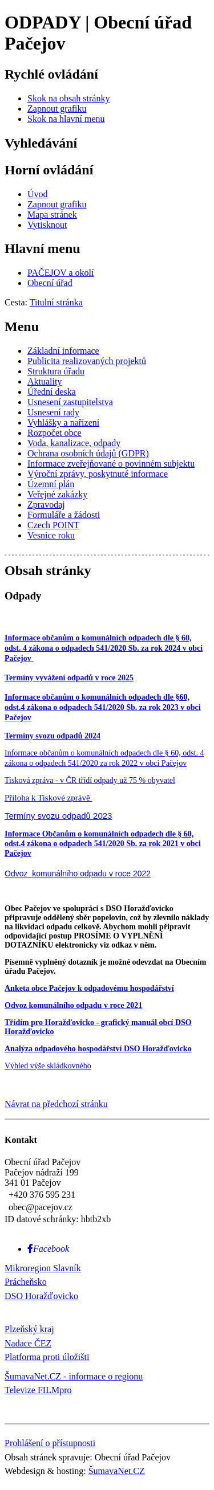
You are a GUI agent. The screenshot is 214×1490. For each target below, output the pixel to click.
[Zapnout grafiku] (57, 108)
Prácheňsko (26, 1282)
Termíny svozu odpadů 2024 (52, 736)
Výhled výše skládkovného (48, 1066)
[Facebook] (48, 1249)
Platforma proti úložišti (47, 1357)
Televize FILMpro (38, 1390)
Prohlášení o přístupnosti (50, 1443)
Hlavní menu (42, 248)
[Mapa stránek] (52, 214)
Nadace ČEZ (28, 1343)
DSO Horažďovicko (41, 1296)
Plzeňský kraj (29, 1329)
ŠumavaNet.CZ (116, 1471)
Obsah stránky (48, 570)
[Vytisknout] (47, 225)
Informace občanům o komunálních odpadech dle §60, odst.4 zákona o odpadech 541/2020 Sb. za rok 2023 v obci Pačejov (103, 707)
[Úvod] (37, 194)
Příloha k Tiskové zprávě (48, 797)
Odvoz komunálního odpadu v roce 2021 (73, 1005)
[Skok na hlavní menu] (66, 119)
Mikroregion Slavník (43, 1268)
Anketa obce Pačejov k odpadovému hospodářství (89, 988)
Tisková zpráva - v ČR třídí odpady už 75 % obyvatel (90, 780)
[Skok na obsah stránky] (68, 98)
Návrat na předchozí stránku (56, 1104)
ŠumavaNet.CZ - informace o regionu (74, 1376)
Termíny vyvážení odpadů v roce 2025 (69, 677)
